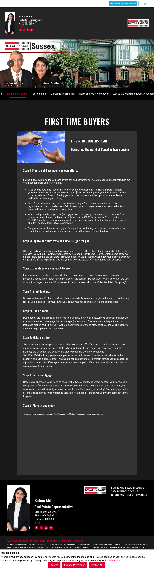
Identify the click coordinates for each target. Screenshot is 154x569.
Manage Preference (74, 565)
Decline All (96, 565)
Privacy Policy (112, 560)
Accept (54, 565)
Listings (83, 93)
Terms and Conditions (71, 540)
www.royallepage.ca (17, 540)
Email (21, 26)
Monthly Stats (66, 93)
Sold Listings (99, 93)
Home (50, 93)
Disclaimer (52, 540)
